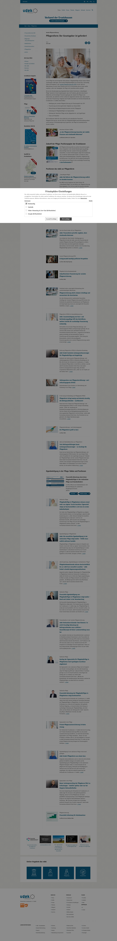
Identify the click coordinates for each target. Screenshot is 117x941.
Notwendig (31, 204)
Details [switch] (90, 201)
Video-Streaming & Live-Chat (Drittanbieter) (42, 210)
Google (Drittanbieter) (35, 214)
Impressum (27, 201)
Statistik (30, 207)
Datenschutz (84, 198)
